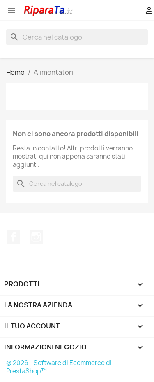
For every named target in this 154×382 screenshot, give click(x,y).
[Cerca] (77, 37)
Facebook (13, 237)
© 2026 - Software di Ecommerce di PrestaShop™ (59, 367)
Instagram (36, 237)
